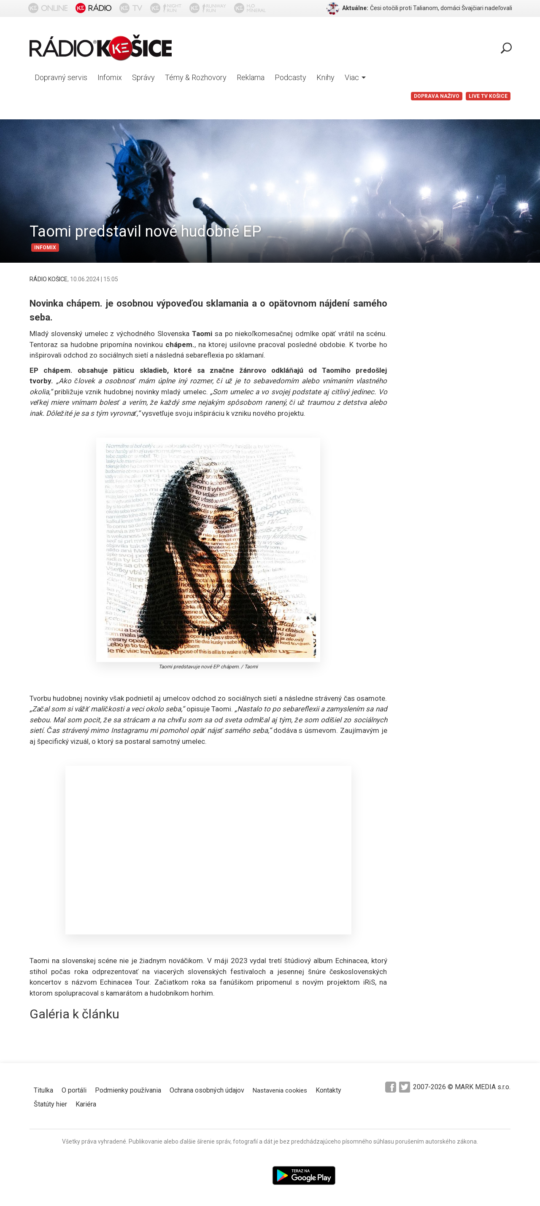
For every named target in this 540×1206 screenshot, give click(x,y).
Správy (143, 77)
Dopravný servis (61, 77)
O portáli (74, 1090)
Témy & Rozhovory (196, 77)
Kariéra (86, 1104)
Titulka (43, 1090)
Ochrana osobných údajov (207, 1090)
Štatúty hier (50, 1104)
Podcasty (290, 77)
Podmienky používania (128, 1090)
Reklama (251, 77)
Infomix (109, 77)
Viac (355, 77)
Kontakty (328, 1090)
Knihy (325, 77)
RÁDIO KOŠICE (49, 279)
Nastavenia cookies (280, 1090)
